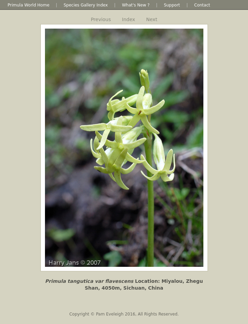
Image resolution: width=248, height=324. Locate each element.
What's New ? (136, 5)
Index (128, 19)
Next (151, 19)
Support (172, 5)
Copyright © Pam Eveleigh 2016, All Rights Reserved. (124, 314)
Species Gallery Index (86, 5)
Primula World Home (28, 5)
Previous (101, 19)
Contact (202, 5)
